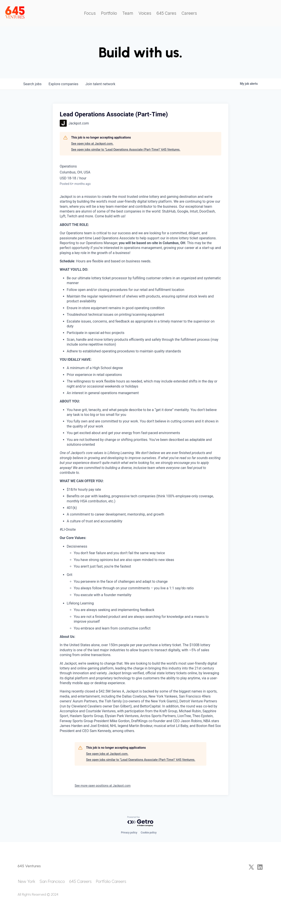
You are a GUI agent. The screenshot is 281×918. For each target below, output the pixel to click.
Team (127, 13)
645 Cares (166, 13)
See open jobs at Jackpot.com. (92, 143)
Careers (189, 13)
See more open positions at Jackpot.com (103, 785)
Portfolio (109, 13)
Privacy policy (129, 832)
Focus (90, 13)
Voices (145, 13)
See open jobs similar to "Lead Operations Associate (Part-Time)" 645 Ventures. (125, 149)
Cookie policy (149, 832)
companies (63, 84)
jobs (32, 84)
